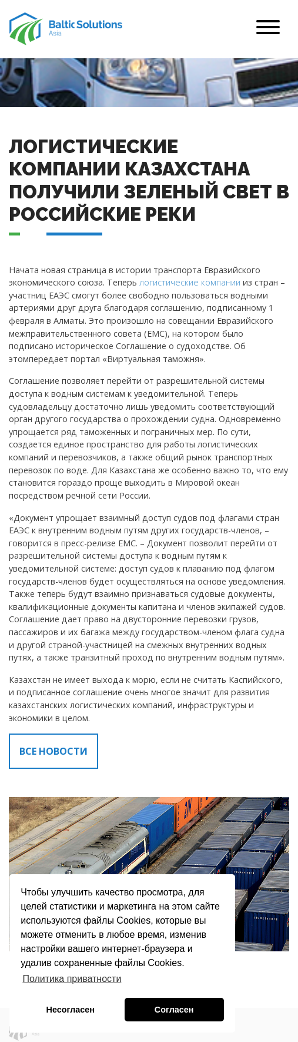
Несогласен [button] (70, 1009)
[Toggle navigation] (268, 29)
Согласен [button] (174, 1009)
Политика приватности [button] (71, 979)
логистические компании (189, 282)
